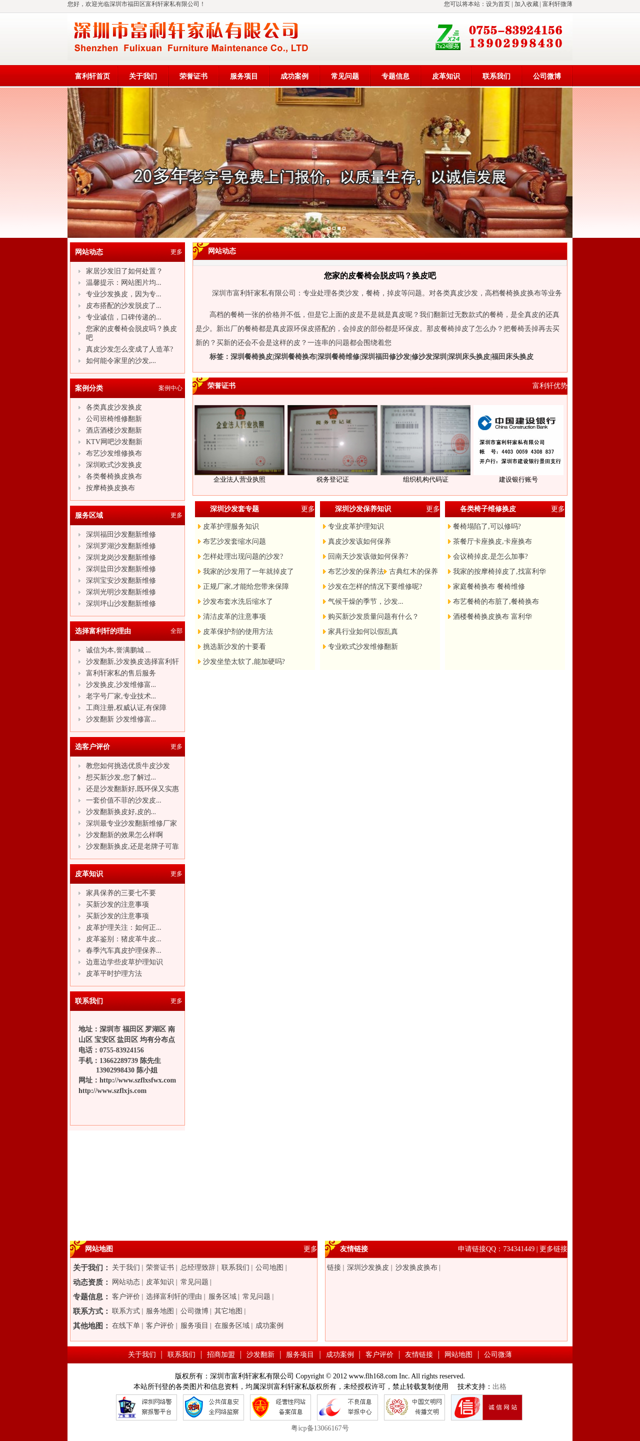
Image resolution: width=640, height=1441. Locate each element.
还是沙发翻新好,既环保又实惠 (132, 789)
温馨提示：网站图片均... (124, 282)
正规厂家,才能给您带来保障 (246, 586)
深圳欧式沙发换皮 (114, 465)
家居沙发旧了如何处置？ (124, 271)
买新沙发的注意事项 (117, 904)
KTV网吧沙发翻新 (114, 442)
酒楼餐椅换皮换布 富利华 (492, 616)
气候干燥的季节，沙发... (366, 601)
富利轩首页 (92, 76)
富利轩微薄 (557, 4)
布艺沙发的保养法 (356, 571)
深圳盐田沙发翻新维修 (121, 569)
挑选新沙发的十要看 (234, 646)
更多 (176, 251)
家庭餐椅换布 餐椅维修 (489, 586)
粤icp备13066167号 (319, 1428)
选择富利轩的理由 (174, 1296)
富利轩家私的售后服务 (121, 673)
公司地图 (270, 1267)
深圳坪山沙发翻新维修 (121, 603)
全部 (176, 630)
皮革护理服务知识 (231, 526)
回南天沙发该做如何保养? (368, 556)
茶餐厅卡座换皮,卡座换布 (492, 541)
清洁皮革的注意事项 (234, 616)
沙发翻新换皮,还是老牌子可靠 (132, 846)
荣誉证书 (194, 76)
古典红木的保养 (413, 571)
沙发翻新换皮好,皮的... (121, 812)
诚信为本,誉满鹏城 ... (118, 650)
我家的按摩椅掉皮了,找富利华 (499, 571)
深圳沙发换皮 (368, 1267)
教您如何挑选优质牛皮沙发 (128, 766)
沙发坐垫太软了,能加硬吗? (244, 661)
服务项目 (244, 76)
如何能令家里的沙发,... (121, 361)
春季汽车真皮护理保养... (124, 950)
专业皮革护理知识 (356, 526)
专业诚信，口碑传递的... (124, 317)
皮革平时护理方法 (114, 973)
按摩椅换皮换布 (110, 488)
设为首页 (498, 4)
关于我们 (143, 76)
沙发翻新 (260, 1354)
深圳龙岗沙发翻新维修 (121, 557)
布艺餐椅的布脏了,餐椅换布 (496, 601)
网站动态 (126, 1282)
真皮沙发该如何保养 (359, 541)
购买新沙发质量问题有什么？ (373, 616)
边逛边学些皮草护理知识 (124, 962)
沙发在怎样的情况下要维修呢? (375, 586)
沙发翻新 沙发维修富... (121, 719)
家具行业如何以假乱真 (363, 631)
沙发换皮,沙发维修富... (121, 684)
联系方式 (126, 1311)
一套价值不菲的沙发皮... (124, 800)
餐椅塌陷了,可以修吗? (487, 526)
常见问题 (345, 76)
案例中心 (170, 388)
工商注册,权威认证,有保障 (126, 707)
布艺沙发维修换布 (114, 453)
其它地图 (228, 1311)
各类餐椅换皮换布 (114, 476)
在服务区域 (232, 1325)
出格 (499, 1386)
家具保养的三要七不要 (121, 893)
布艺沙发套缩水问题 (234, 541)
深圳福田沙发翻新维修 (121, 534)
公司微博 (547, 76)
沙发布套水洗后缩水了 (238, 601)
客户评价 (126, 1296)
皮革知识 (446, 76)
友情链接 (419, 1354)
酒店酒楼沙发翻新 (114, 430)
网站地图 (458, 1354)
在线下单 (126, 1325)
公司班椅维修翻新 (114, 419)
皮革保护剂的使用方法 (238, 631)
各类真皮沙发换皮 (114, 407)
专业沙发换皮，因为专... (124, 294)
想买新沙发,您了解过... (121, 777)
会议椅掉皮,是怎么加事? (490, 556)
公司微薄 (498, 1354)
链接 (334, 1267)
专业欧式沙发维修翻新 (363, 646)
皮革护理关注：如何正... (124, 927)
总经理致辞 (198, 1267)
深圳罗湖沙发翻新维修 (121, 546)
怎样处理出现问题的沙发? (243, 556)
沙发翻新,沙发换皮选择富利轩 (132, 661)
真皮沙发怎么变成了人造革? (129, 349)
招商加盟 (221, 1354)
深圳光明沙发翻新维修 (121, 592)
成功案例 (294, 76)
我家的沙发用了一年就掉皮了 (248, 571)
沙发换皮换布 (417, 1267)
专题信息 (396, 76)
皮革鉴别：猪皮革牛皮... (124, 939)
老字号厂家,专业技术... (121, 696)
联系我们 (496, 76)
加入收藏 (526, 4)
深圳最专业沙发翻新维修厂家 (131, 823)
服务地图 (160, 1311)
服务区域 (222, 1296)
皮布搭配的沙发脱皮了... (124, 305)
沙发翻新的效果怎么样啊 (124, 835)
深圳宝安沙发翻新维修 (121, 580)
